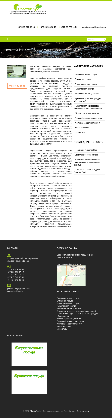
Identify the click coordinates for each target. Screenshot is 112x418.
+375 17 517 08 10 (15, 275)
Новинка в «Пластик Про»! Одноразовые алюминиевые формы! (87, 162)
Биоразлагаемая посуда (86, 74)
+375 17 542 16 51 (15, 280)
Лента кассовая (82, 128)
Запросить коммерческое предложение (75, 255)
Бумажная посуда (83, 79)
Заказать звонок (64, 257)
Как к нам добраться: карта (69, 264)
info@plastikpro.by (15, 291)
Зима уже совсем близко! (86, 155)
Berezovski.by (83, 411)
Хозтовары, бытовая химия (87, 123)
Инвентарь (80, 132)
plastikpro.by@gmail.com (18, 288)
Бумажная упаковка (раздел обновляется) (76, 311)
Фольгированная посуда (86, 84)
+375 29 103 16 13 (15, 272)
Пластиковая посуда (84, 89)
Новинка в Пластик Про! (86, 150)
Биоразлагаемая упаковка (87, 94)
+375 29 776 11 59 (15, 269)
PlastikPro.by (35, 411)
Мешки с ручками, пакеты (87, 113)
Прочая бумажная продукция (88, 118)
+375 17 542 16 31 (15, 277)
